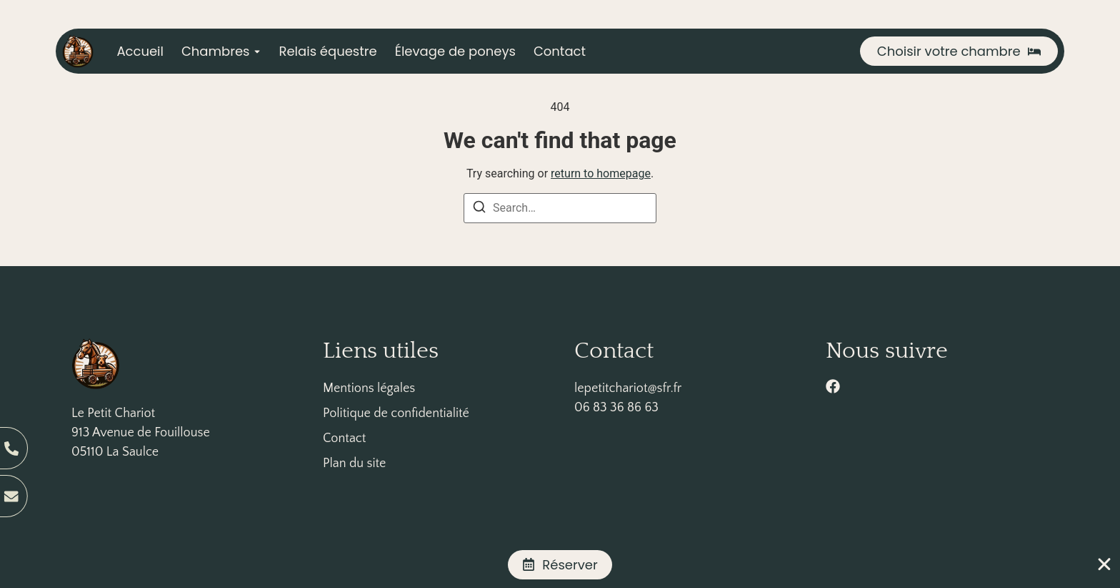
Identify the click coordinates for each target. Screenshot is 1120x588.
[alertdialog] (560, 565)
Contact (560, 51)
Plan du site (354, 463)
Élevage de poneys (455, 51)
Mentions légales (369, 388)
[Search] (479, 209)
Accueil (140, 51)
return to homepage (601, 173)
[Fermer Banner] (1104, 564)
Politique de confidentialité (396, 413)
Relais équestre (328, 51)
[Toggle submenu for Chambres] (255, 51)
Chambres (215, 51)
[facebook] (833, 386)
